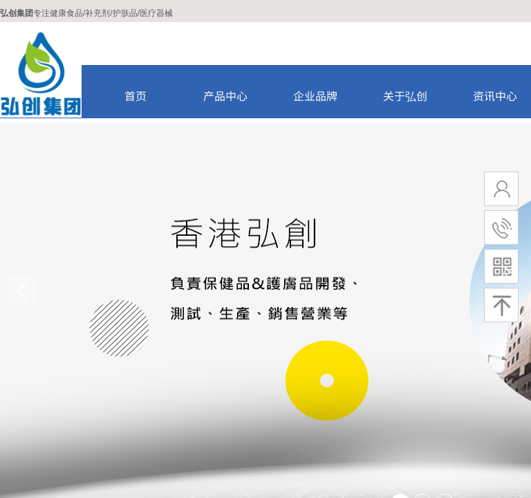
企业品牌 (315, 95)
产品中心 (225, 95)
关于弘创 (405, 95)
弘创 (8, 13)
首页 (135, 95)
